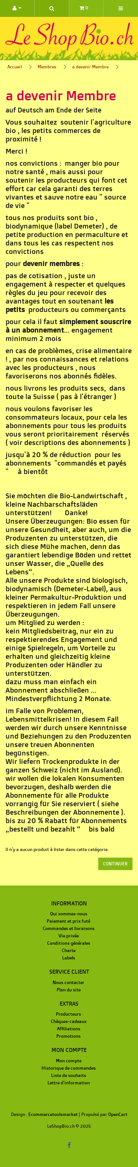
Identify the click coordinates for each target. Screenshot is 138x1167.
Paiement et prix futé (68, 921)
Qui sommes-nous (68, 913)
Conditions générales (68, 943)
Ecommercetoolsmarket (53, 1114)
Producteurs (68, 1014)
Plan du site (69, 989)
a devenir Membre (90, 66)
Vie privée (69, 935)
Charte (68, 950)
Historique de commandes (69, 1068)
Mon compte (68, 1060)
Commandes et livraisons (69, 928)
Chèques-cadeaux (68, 1021)
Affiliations (68, 1028)
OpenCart (117, 1114)
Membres (47, 66)
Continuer (115, 863)
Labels (68, 957)
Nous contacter (68, 982)
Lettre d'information (68, 1082)
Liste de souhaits (68, 1075)
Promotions (68, 1036)
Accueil (14, 66)
